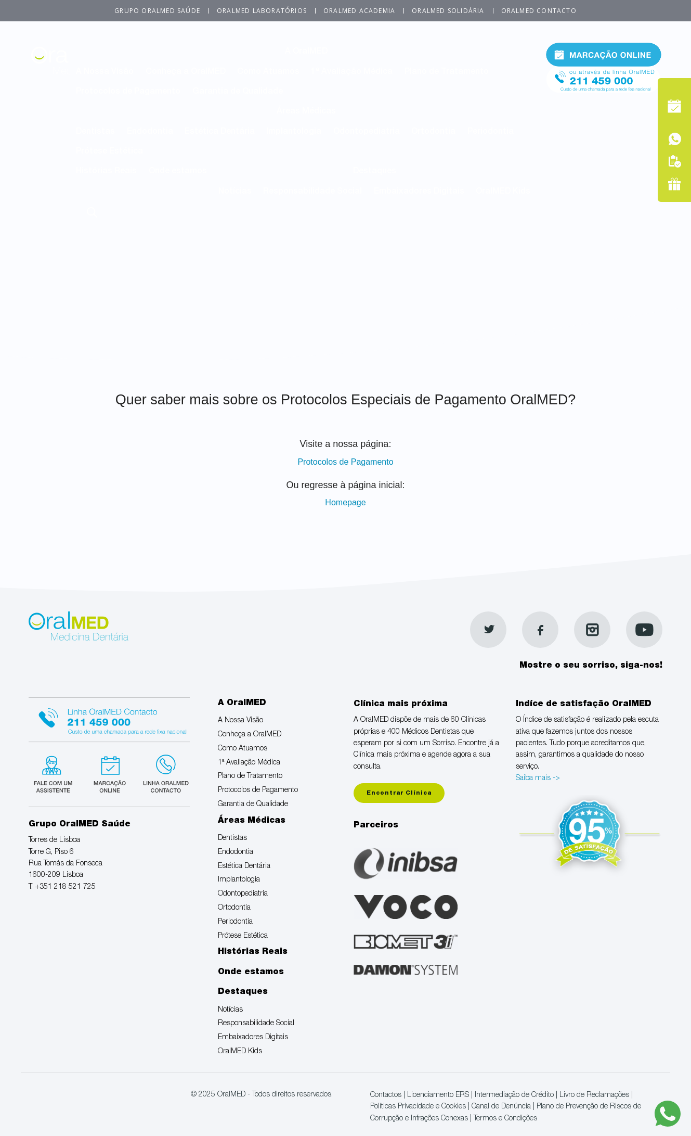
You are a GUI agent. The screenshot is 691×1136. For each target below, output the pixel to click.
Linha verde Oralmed (162, 773)
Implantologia (293, 132)
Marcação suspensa (109, 773)
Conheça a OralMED (186, 72)
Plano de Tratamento (447, 72)
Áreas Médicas (306, 112)
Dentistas (95, 132)
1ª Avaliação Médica (352, 72)
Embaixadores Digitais (419, 192)
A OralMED (306, 52)
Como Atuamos (268, 72)
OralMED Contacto (539, 10)
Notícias (235, 192)
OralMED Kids (503, 192)
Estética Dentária (220, 132)
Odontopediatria (366, 132)
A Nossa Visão (105, 72)
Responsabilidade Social (312, 192)
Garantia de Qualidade (237, 92)
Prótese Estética (109, 152)
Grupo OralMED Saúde (157, 10)
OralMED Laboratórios (262, 10)
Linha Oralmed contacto (109, 718)
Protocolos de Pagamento (128, 92)
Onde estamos (178, 172)
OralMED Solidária (448, 10)
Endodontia (150, 132)
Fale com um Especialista (55, 773)
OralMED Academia (359, 10)
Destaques (374, 172)
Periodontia (490, 132)
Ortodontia (433, 132)
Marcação (603, 54)
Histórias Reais (106, 172)
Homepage (345, 502)
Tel (603, 77)
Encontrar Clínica (399, 793)
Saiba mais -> (538, 778)
